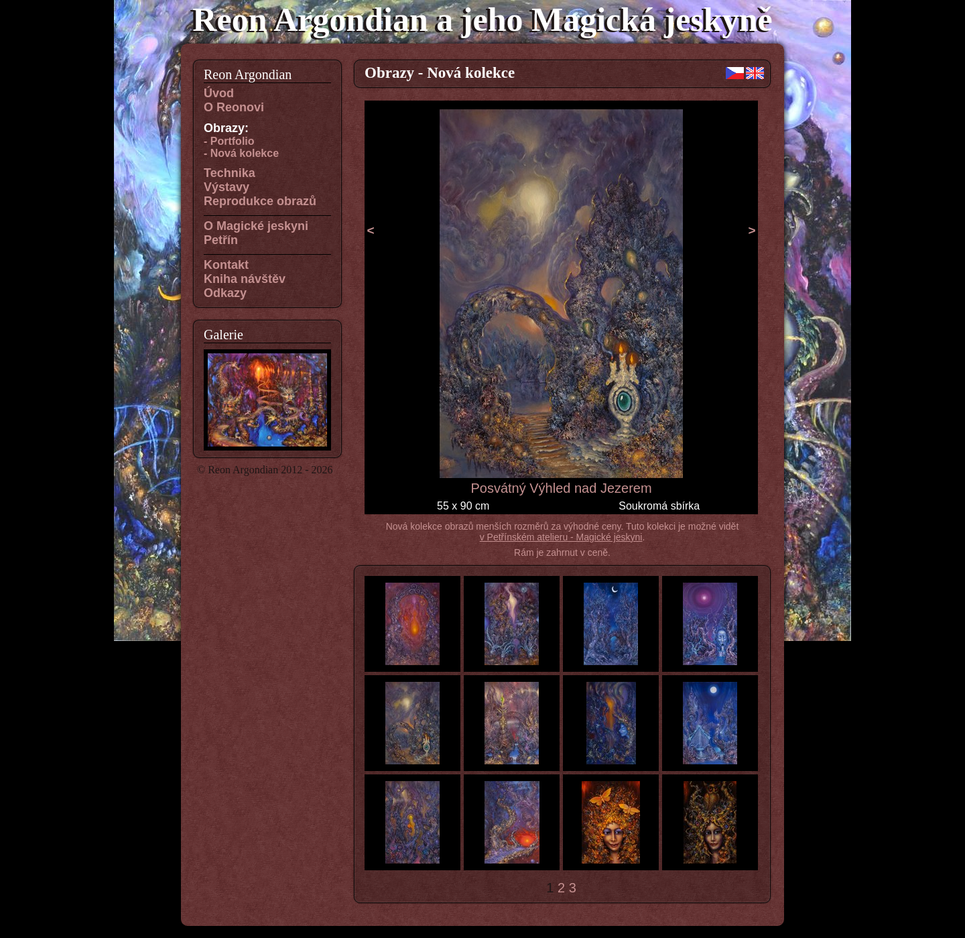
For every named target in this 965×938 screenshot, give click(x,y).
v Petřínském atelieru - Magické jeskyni (561, 537)
